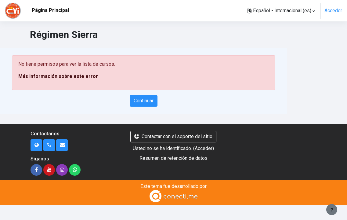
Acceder (333, 10)
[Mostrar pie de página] (331, 209)
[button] (281, 10)
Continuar (144, 101)
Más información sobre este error (58, 76)
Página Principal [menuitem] (50, 10)
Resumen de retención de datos (173, 158)
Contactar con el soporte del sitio (173, 136)
